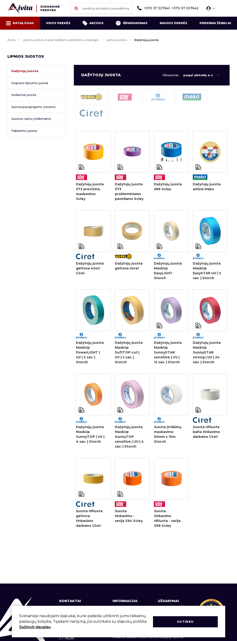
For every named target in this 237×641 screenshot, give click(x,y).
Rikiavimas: (170, 75)
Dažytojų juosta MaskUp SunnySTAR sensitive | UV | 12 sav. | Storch (168, 353)
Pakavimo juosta (24, 131)
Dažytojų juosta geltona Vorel (129, 266)
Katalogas (20, 23)
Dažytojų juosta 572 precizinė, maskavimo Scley (90, 191)
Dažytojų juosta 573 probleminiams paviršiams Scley (129, 191)
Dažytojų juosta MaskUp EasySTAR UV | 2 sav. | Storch (207, 271)
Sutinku (185, 621)
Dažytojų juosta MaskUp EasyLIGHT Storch (168, 271)
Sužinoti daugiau (35, 627)
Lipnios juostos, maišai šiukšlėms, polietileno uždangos (61, 40)
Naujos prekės (173, 23)
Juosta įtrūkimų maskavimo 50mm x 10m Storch (167, 435)
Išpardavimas (131, 23)
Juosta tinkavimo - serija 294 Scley (129, 517)
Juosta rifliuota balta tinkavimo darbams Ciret (206, 433)
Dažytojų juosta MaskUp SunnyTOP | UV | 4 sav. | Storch (90, 435)
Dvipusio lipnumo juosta (29, 83)
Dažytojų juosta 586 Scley (168, 186)
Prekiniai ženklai (215, 23)
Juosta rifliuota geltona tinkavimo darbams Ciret (89, 520)
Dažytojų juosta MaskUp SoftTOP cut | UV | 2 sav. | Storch (129, 353)
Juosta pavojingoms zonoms (33, 107)
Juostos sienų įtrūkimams (31, 118)
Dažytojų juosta (24, 71)
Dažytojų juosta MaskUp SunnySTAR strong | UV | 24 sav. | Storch (207, 353)
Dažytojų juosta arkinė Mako (207, 186)
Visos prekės (58, 23)
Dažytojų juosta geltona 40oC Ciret (90, 269)
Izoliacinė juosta (23, 95)
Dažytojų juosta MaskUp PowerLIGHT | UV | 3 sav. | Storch (90, 353)
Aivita (11, 40)
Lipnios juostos (116, 40)
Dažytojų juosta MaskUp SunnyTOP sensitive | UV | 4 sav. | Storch (129, 438)
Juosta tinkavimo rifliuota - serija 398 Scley (167, 520)
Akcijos (93, 23)
